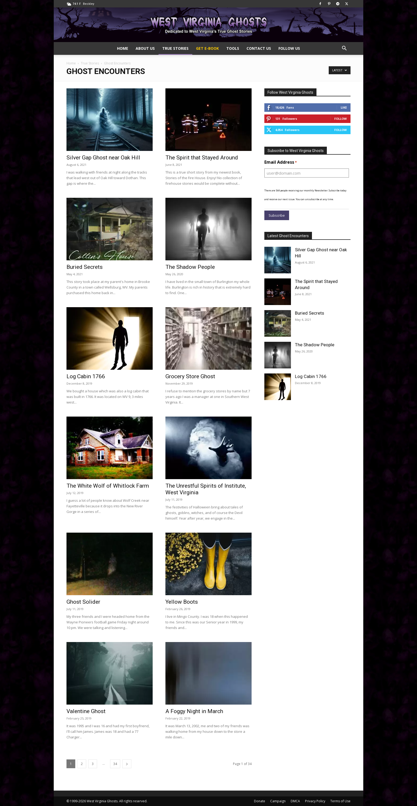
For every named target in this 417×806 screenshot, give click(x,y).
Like (344, 107)
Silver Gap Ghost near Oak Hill (103, 157)
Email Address (280, 162)
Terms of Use (340, 801)
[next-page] (126, 763)
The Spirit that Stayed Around (201, 157)
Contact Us (259, 48)
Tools (232, 48)
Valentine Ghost (86, 711)
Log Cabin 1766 (85, 376)
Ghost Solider (83, 602)
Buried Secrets (84, 267)
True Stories (175, 48)
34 (115, 764)
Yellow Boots (181, 602)
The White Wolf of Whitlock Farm (107, 486)
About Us (145, 48)
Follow (340, 119)
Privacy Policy (315, 801)
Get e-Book (207, 48)
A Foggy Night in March (194, 711)
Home (122, 48)
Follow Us (289, 48)
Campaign (278, 801)
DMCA (295, 801)
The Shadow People (190, 267)
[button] (344, 48)
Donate (259, 801)
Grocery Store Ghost (190, 376)
